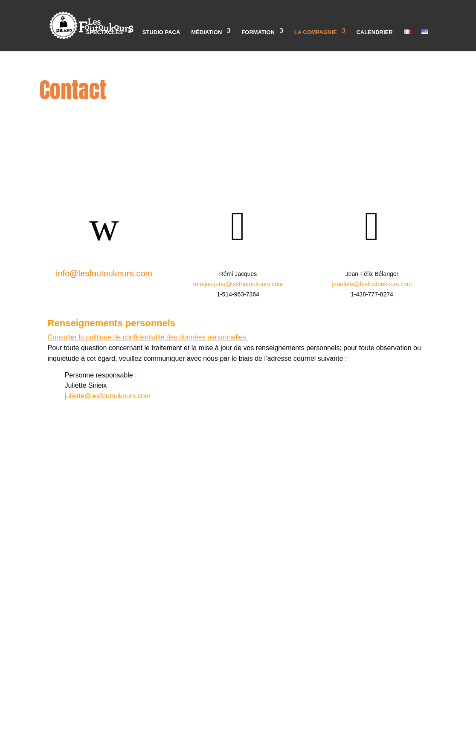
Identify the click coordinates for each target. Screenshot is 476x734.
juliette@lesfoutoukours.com (108, 396)
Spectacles (104, 32)
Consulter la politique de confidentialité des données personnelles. (148, 337)
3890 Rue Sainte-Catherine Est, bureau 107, (238, 441)
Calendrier (374, 32)
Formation (258, 32)
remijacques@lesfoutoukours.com (238, 284)
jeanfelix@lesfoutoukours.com (372, 284)
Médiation (206, 32)
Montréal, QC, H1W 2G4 (238, 450)
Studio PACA (161, 32)
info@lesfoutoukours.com (104, 273)
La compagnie (315, 32)
